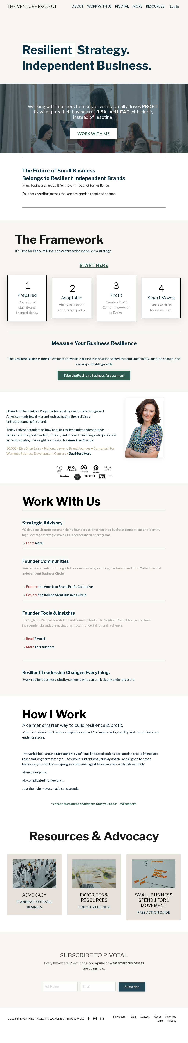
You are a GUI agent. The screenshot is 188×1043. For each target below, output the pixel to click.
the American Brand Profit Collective (59, 588)
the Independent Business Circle (56, 596)
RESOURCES (155, 6)
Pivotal (35, 640)
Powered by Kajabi (170, 1033)
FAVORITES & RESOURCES (94, 900)
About (157, 1018)
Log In (174, 6)
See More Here (80, 455)
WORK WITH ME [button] (93, 133)
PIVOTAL (121, 6)
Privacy (172, 1023)
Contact (145, 1018)
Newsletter (119, 1018)
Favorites (170, 1018)
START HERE (94, 265)
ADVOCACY (34, 897)
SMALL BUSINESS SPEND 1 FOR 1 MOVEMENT (153, 903)
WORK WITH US (98, 6)
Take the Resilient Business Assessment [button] (94, 376)
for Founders (40, 648)
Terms (160, 1023)
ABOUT (77, 6)
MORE (137, 6)
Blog (133, 1018)
